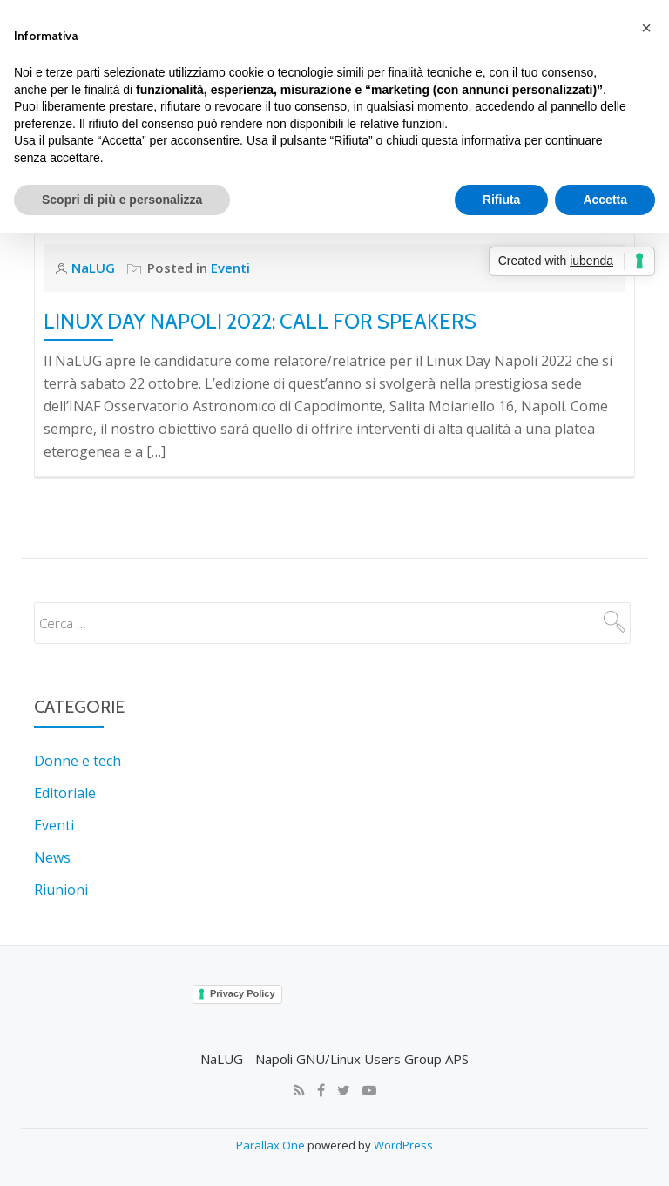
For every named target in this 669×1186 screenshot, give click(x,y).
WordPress (403, 1102)
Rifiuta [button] (502, 200)
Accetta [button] (605, 200)
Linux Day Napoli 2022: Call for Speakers (260, 283)
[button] (646, 28)
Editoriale (65, 754)
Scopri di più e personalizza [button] (122, 200)
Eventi (54, 786)
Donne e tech (77, 723)
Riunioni (61, 848)
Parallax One (271, 1102)
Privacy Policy (242, 951)
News (52, 817)
